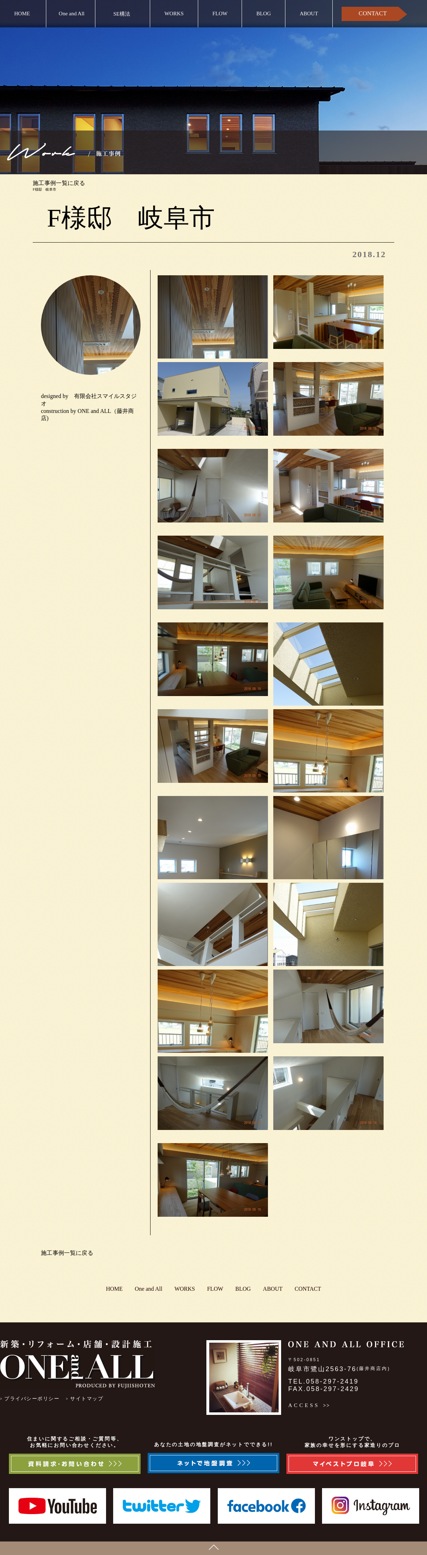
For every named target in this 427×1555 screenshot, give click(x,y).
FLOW (220, 13)
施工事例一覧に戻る (59, 183)
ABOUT (309, 13)
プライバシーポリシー (31, 1398)
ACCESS (304, 1405)
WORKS (174, 13)
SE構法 (122, 14)
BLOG (264, 13)
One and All (72, 13)
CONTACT (373, 13)
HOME (22, 13)
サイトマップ (86, 1398)
